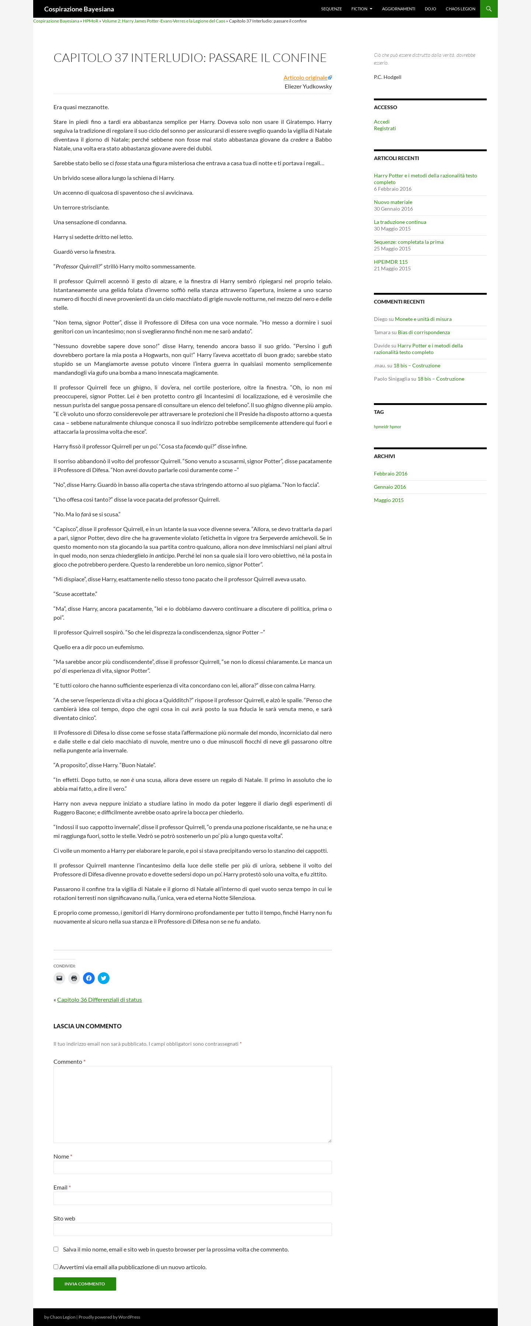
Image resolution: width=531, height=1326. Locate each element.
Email (62, 1187)
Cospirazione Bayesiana (79, 9)
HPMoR (90, 21)
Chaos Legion (460, 8)
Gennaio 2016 (390, 487)
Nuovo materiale (393, 202)
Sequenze (331, 8)
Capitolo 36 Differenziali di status (99, 999)
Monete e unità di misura (423, 319)
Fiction (359, 8)
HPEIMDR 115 (391, 262)
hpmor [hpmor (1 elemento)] (395, 426)
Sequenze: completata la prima (409, 242)
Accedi (382, 121)
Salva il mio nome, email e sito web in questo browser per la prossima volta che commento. (176, 1249)
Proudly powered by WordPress (109, 1317)
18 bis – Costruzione (416, 365)
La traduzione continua (400, 222)
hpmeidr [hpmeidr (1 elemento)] (381, 426)
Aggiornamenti (398, 8)
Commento (69, 1061)
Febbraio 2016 (390, 473)
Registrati (385, 128)
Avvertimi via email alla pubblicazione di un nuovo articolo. (132, 1266)
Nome (62, 1156)
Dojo (430, 8)
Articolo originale (305, 77)
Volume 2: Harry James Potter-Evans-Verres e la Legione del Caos (163, 21)
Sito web (64, 1218)
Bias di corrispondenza (424, 332)
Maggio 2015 (389, 500)
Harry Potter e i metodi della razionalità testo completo (418, 348)
